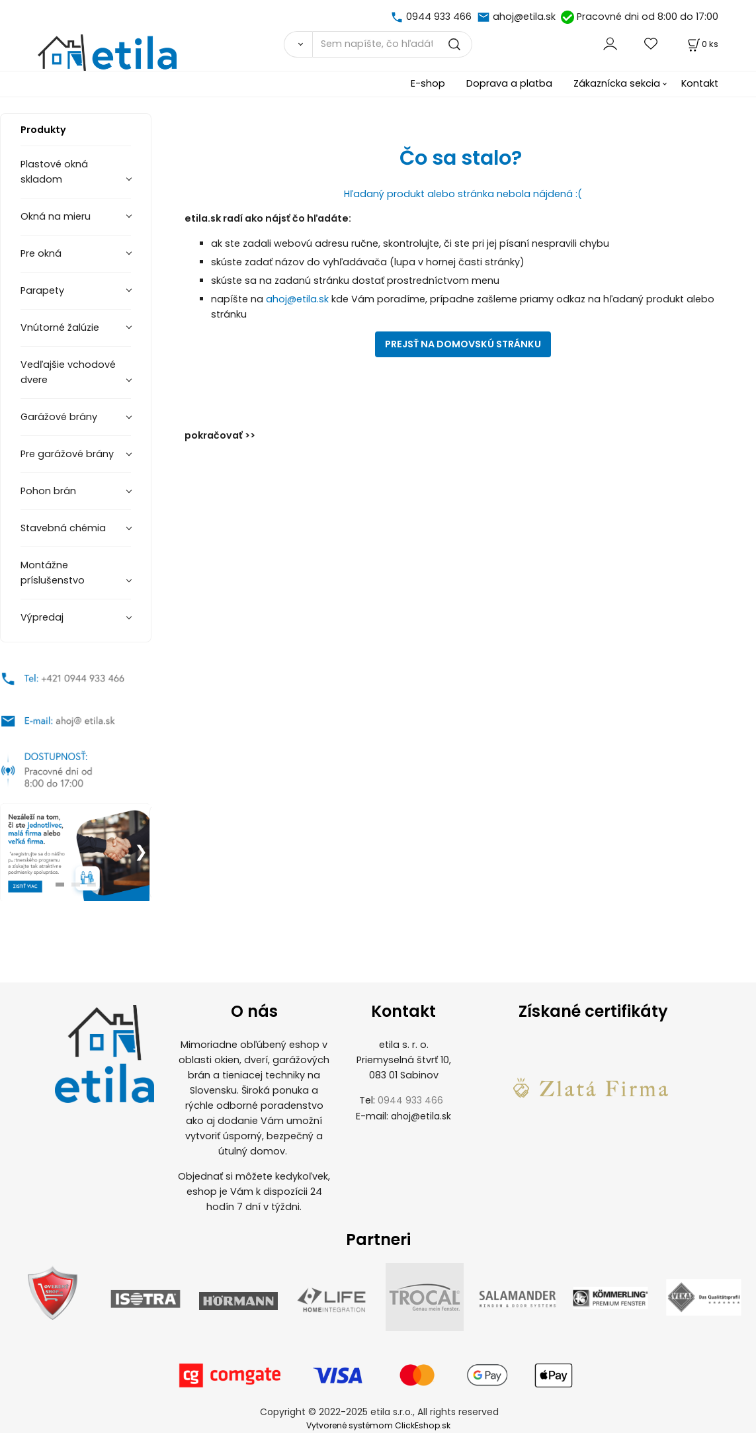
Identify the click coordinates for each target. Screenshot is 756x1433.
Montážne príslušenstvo (53, 572)
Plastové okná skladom (54, 171)
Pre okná (41, 253)
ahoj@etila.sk (524, 16)
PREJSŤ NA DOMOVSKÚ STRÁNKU (463, 344)
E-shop (428, 83)
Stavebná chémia (63, 528)
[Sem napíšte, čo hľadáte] (392, 44)
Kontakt (699, 83)
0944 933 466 (439, 16)
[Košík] (701, 44)
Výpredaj (42, 617)
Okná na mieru (56, 216)
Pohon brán (48, 491)
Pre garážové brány (67, 453)
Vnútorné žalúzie (60, 327)
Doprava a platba (509, 83)
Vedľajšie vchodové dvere (68, 372)
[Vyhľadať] (298, 44)
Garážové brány (59, 416)
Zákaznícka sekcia (616, 83)
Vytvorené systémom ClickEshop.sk (378, 1425)
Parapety (42, 290)
